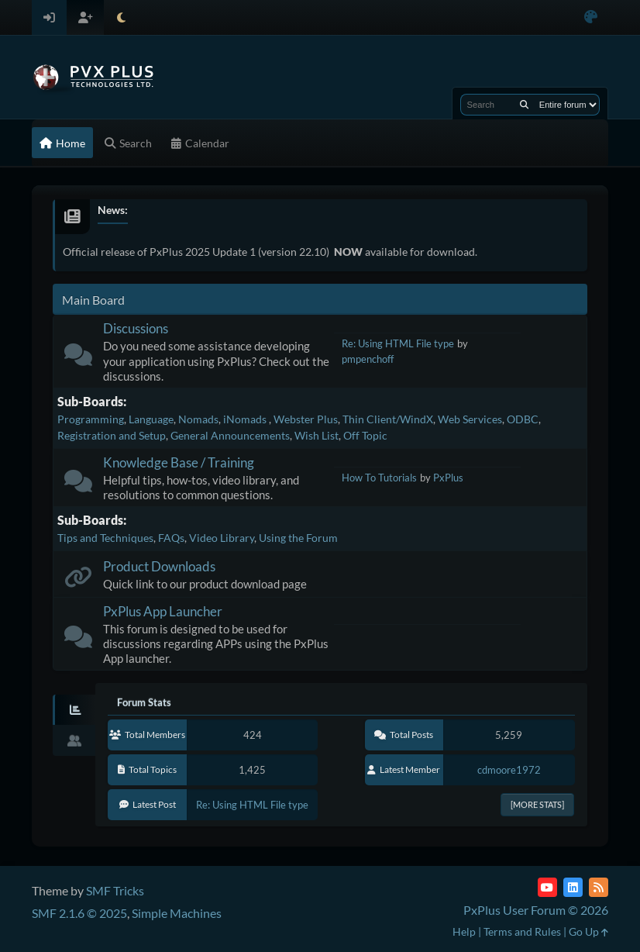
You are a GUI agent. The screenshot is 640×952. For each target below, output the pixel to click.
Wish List (316, 435)
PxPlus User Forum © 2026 (535, 909)
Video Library (221, 537)
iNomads (246, 419)
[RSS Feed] (598, 887)
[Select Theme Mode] (121, 17)
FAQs (171, 537)
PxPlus (448, 477)
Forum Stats (144, 702)
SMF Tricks (115, 890)
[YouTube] (547, 887)
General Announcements (230, 435)
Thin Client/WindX (387, 419)
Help (464, 931)
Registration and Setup (111, 435)
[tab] (74, 710)
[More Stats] (537, 804)
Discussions (135, 328)
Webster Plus (306, 419)
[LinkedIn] (573, 887)
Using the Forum (298, 537)
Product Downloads (159, 566)
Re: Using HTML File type (398, 343)
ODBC (522, 419)
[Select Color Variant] (590, 17)
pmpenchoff (368, 359)
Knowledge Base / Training (178, 462)
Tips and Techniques (105, 537)
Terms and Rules (522, 931)
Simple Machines (177, 912)
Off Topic (365, 435)
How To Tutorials (379, 477)
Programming (90, 419)
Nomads (198, 419)
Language (151, 419)
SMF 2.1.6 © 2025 (79, 912)
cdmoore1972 (509, 770)
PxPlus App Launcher (162, 611)
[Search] (524, 105)
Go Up (588, 931)
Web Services (470, 419)
